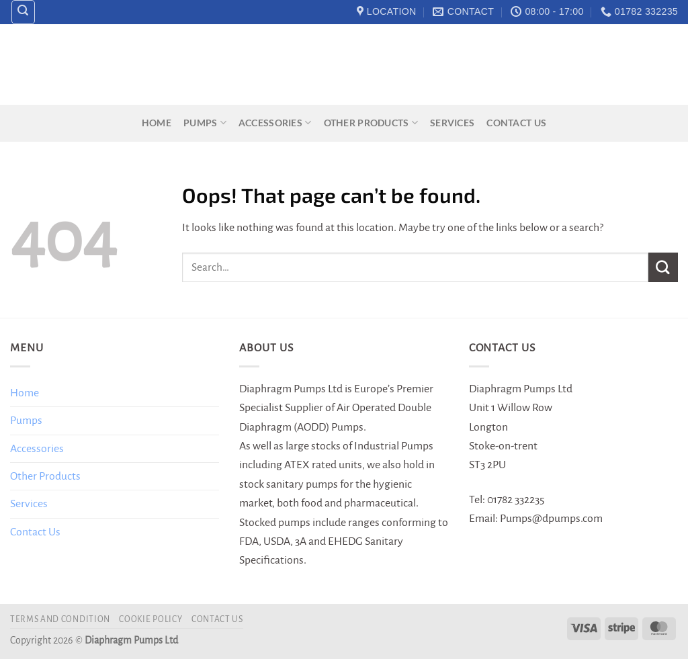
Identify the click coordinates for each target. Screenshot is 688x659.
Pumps (204, 122)
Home (156, 122)
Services (452, 122)
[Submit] (663, 267)
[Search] (23, 12)
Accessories (275, 122)
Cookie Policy (150, 619)
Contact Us (516, 122)
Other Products (371, 122)
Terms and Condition (60, 619)
